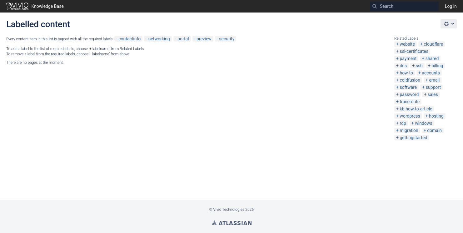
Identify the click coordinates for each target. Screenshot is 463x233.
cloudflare (433, 44)
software (408, 87)
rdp (403, 123)
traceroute (410, 101)
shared (432, 58)
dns (403, 65)
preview (204, 38)
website (407, 44)
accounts (431, 72)
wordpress (410, 116)
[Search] (374, 6)
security (226, 38)
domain (434, 130)
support (433, 87)
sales (433, 94)
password (409, 94)
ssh (419, 65)
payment (408, 58)
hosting (436, 116)
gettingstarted (413, 137)
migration (409, 130)
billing (437, 65)
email (434, 80)
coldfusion (410, 80)
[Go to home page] (35, 6)
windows (423, 123)
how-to (406, 72)
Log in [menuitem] (451, 6)
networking (159, 38)
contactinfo (129, 38)
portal (183, 38)
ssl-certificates (414, 51)
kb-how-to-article (416, 108)
